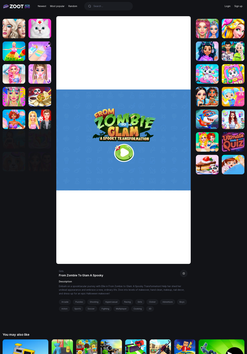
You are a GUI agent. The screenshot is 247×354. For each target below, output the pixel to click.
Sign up (238, 6)
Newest (42, 6)
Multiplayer (121, 308)
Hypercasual (111, 302)
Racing (127, 302)
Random (72, 6)
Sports (77, 308)
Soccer (91, 308)
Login (228, 6)
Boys (182, 302)
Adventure (168, 302)
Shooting (94, 302)
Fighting (105, 308)
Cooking (138, 308)
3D (150, 308)
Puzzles (79, 302)
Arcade (64, 302)
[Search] (111, 6)
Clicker (152, 302)
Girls (61, 271)
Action (64, 308)
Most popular (57, 6)
